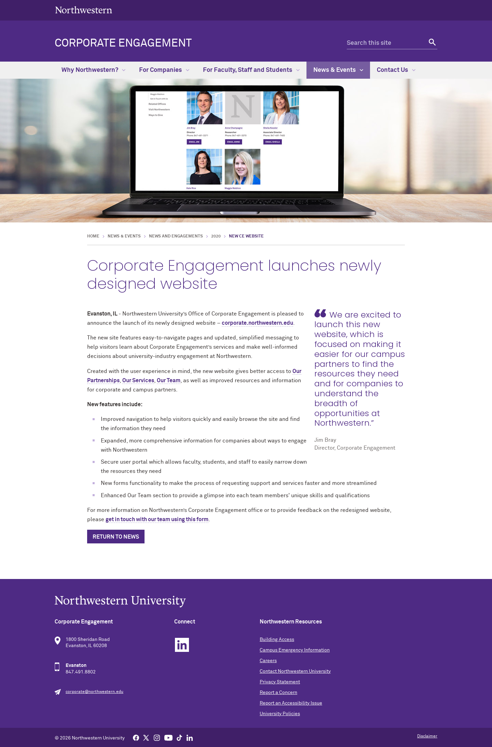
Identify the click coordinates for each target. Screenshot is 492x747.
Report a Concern (278, 692)
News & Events (338, 70)
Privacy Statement (280, 682)
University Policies (280, 713)
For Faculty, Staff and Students (251, 70)
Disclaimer (427, 736)
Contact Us (396, 70)
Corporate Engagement (123, 43)
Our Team (168, 380)
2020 (216, 236)
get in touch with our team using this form (157, 519)
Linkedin (182, 645)
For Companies (164, 70)
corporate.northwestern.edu (257, 323)
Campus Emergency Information (295, 650)
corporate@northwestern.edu (94, 692)
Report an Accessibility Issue (291, 703)
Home (93, 236)
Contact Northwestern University (295, 671)
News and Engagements (176, 236)
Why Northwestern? (93, 70)
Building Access (277, 639)
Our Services (138, 380)
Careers (268, 660)
